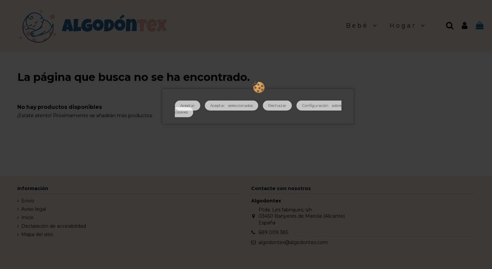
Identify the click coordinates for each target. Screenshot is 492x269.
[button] (362, 25)
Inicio (27, 217)
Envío (27, 201)
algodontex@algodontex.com (293, 242)
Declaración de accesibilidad (53, 226)
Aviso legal (33, 209)
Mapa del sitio (37, 234)
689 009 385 (273, 232)
